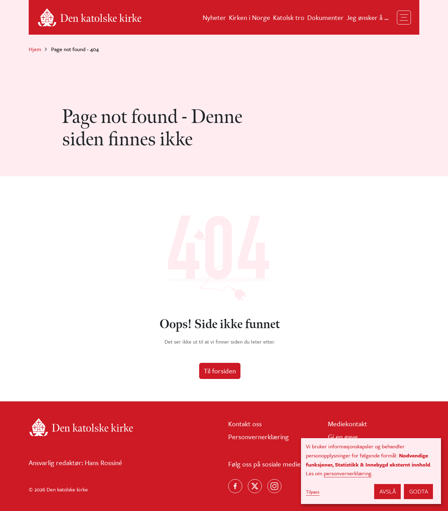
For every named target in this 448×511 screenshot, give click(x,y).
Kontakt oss (245, 423)
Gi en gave (343, 436)
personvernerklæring (347, 473)
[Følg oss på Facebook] (235, 486)
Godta (418, 491)
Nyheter (214, 17)
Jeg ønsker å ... (367, 17)
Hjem (35, 49)
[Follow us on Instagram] (274, 486)
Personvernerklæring (258, 436)
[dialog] (371, 471)
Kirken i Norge (249, 17)
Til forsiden (220, 370)
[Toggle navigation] (404, 18)
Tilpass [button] (313, 491)
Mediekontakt (347, 423)
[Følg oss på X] (255, 486)
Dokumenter (325, 17)
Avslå (387, 491)
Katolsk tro (288, 17)
